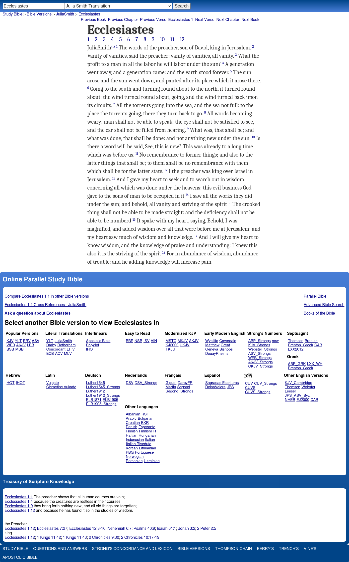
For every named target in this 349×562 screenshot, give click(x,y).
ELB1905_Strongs (101, 404)
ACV (59, 354)
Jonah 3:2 (186, 529)
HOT (10, 383)
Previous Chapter (123, 20)
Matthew (212, 345)
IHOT (90, 349)
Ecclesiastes (89, 14)
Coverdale (227, 341)
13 (113, 178)
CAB (318, 345)
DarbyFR (185, 383)
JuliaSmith (65, 14)
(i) (113, 46)
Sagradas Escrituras (222, 383)
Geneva (211, 349)
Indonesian (135, 440)
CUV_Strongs (265, 383)
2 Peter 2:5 (206, 529)
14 (187, 195)
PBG (130, 452)
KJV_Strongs (259, 345)
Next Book (250, 20)
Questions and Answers (60, 549)
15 (229, 203)
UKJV (185, 345)
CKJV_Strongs (260, 366)
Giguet (171, 383)
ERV (27, 341)
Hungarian (147, 435)
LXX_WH (314, 364)
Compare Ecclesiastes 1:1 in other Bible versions (47, 296)
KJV (9, 341)
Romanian (134, 461)
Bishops (226, 349)
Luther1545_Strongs (103, 387)
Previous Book (93, 20)
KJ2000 (172, 345)
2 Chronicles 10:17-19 (140, 538)
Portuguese (144, 452)
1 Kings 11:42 (49, 538)
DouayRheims (216, 354)
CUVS (250, 388)
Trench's (289, 549)
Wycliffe (211, 341)
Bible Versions (39, 14)
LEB (30, 345)
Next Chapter (227, 20)
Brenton (311, 341)
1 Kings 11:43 (75, 538)
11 (172, 39)
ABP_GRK (297, 364)
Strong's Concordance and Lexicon (132, 549)
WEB (10, 345)
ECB (50, 354)
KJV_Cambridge (298, 383)
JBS (230, 387)
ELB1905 (110, 400)
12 (182, 39)
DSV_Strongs (146, 383)
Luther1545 (95, 383)
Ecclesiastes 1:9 (19, 506)
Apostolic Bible (20, 558)
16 (134, 219)
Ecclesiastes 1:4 (19, 502)
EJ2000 (302, 400)
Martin (171, 387)
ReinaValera (215, 387)
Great (225, 345)
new (275, 341)
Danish (131, 427)
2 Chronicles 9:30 (104, 538)
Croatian (133, 423)
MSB (19, 349)
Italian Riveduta (138, 444)
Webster (308, 387)
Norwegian (134, 457)
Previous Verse (153, 20)
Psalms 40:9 (144, 529)
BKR (145, 423)
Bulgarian (145, 418)
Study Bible (12, 14)
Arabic (131, 418)
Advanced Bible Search (324, 305)
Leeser (290, 391)
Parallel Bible (315, 296)
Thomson (295, 341)
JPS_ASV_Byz (297, 395)
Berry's (265, 549)
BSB (10, 349)
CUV (249, 383)
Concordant (56, 349)
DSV (130, 383)
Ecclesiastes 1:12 (20, 511)
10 (162, 39)
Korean (132, 448)
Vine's (310, 549)
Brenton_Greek (300, 345)
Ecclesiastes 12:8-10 (87, 529)
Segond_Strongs (179, 391)
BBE (129, 341)
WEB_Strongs (260, 358)
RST (145, 414)
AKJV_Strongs (260, 362)
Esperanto (147, 427)
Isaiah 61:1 (166, 529)
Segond (183, 387)
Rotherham (66, 345)
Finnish (132, 431)
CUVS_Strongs (258, 392)
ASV (35, 341)
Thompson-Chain (233, 549)
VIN (154, 341)
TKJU (170, 349)
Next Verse (204, 20)
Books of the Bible (319, 313)
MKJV (183, 341)
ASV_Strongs (259, 354)
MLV (68, 354)
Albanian (133, 414)
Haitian (132, 435)
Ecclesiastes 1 (180, 20)
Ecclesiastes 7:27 (52, 529)
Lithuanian (147, 448)
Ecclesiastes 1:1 (19, 497)
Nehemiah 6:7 (119, 529)
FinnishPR (147, 431)
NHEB (290, 400)
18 (163, 252)
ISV (146, 341)
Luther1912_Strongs (103, 395)
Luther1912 (95, 391)
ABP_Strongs (259, 341)
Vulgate (52, 383)
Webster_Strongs (262, 349)
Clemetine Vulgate (61, 387)
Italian (150, 440)
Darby (51, 345)
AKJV (21, 345)
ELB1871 (93, 400)
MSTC (171, 341)
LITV (71, 349)
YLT (18, 341)
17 (195, 236)
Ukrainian (151, 461)
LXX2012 (295, 349)
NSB (138, 341)
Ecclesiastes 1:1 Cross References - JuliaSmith (45, 305)
